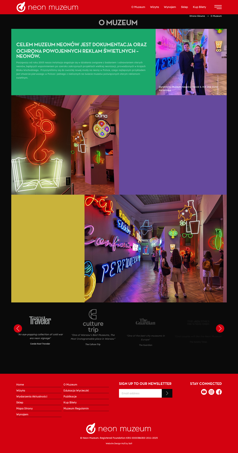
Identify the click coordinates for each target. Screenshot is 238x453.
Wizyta (154, 7)
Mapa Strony (24, 408)
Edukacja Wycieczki (76, 390)
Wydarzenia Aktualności (31, 396)
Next (220, 328)
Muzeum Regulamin (76, 408)
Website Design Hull (115, 443)
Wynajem (170, 7)
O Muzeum (138, 7)
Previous (18, 328)
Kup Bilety (199, 7)
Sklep (184, 7)
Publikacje (70, 396)
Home (20, 384)
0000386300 (139, 437)
